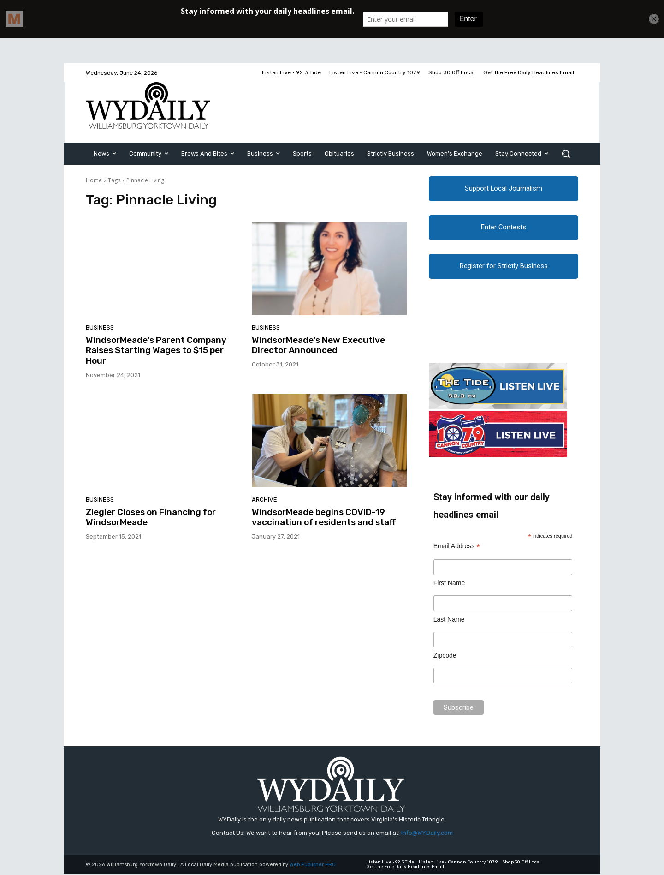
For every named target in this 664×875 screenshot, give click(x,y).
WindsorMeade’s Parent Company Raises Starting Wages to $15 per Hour (156, 350)
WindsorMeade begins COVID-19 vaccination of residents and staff (324, 517)
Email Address (456, 547)
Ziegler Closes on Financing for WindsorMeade (151, 517)
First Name (449, 584)
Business (100, 327)
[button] (566, 154)
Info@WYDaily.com (427, 833)
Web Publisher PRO (313, 866)
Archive (264, 500)
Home (94, 180)
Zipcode (444, 656)
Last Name (449, 620)
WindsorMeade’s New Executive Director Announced (318, 345)
